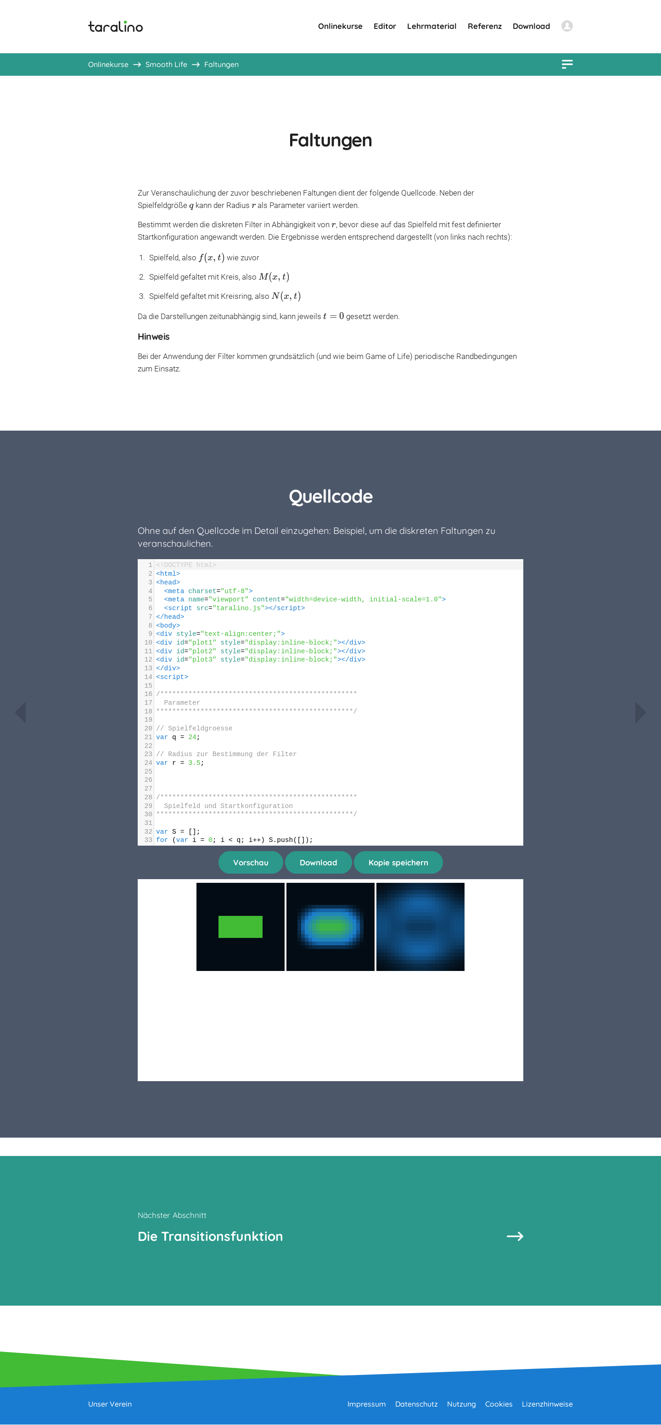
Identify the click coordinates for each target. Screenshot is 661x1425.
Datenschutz (416, 1404)
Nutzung (461, 1404)
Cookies (499, 1404)
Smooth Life (166, 64)
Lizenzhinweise (547, 1404)
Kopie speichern (398, 862)
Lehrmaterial (432, 26)
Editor (385, 26)
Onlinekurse (340, 26)
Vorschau (251, 862)
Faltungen (221, 64)
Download (531, 26)
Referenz (485, 26)
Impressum (366, 1404)
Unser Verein (110, 1404)
